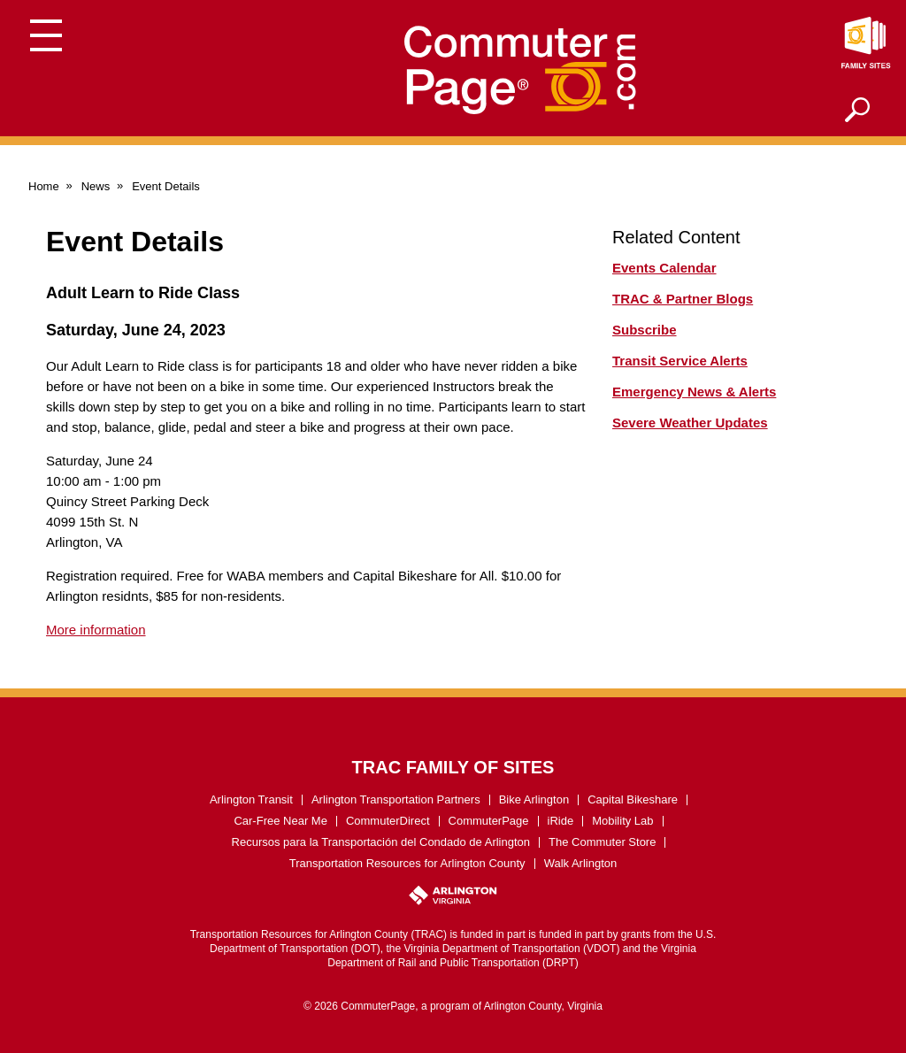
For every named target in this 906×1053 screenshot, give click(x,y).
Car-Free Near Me (280, 820)
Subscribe (644, 329)
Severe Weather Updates (690, 422)
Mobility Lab (622, 820)
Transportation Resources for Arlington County (407, 863)
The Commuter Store (602, 842)
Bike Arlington (534, 799)
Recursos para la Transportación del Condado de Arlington (381, 842)
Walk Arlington (581, 863)
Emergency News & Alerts (694, 391)
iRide (561, 820)
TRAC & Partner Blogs (682, 298)
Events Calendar (664, 267)
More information (96, 629)
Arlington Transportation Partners (395, 799)
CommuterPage (489, 820)
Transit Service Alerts (680, 360)
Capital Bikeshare (632, 799)
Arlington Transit (251, 799)
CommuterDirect (388, 820)
